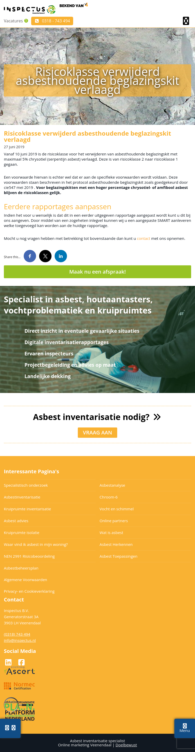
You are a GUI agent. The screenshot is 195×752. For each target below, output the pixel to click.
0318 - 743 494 (52, 21)
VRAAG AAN (97, 432)
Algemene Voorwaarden (25, 579)
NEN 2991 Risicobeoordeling (29, 556)
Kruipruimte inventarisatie (27, 508)
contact (143, 238)
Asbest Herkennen (116, 544)
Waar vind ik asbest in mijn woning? (36, 544)
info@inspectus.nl (20, 640)
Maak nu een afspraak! (97, 271)
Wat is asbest (111, 532)
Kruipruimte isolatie (21, 532)
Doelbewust (126, 744)
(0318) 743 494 (17, 634)
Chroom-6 (109, 497)
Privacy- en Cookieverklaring (29, 591)
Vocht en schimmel (117, 508)
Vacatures (13, 21)
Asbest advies (16, 520)
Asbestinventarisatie (22, 497)
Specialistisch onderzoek (26, 485)
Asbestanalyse (112, 485)
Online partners (114, 520)
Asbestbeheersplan (21, 568)
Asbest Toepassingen (119, 556)
